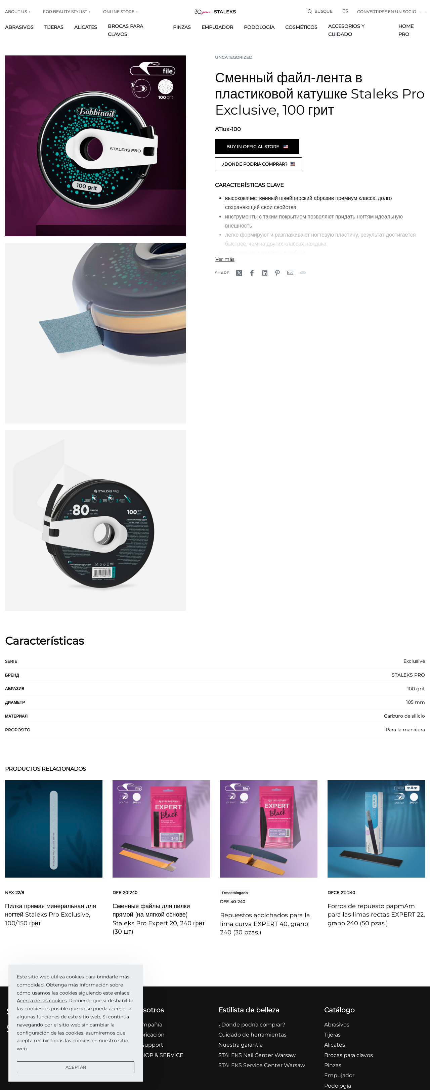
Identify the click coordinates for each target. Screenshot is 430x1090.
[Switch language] (345, 11)
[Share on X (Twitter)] (239, 273)
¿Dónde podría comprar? (258, 164)
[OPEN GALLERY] (95, 145)
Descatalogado (235, 893)
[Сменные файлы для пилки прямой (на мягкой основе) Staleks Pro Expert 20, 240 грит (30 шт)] (161, 829)
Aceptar (76, 1067)
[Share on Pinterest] (277, 273)
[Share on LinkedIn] (265, 273)
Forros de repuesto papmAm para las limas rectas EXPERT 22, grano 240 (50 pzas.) (376, 914)
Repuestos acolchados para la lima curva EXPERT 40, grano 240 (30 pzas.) (265, 924)
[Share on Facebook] (252, 273)
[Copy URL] (303, 273)
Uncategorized (233, 57)
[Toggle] (225, 259)
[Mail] (290, 273)
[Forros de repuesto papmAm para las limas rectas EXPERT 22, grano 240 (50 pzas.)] (376, 829)
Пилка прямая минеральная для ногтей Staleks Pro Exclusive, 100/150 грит (50, 914)
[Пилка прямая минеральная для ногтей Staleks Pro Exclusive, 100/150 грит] (53, 829)
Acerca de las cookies (42, 1001)
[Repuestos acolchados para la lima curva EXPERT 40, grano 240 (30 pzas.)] (268, 829)
